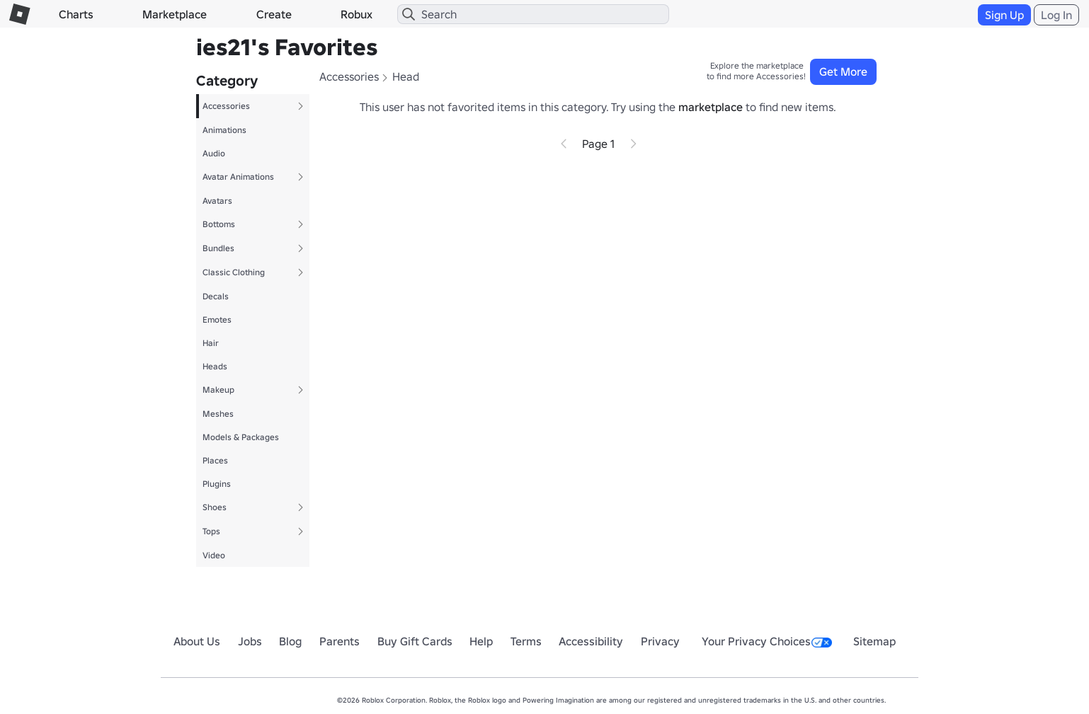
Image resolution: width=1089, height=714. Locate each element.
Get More (843, 71)
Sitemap (874, 641)
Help (481, 641)
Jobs (250, 641)
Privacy (660, 641)
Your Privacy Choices (767, 641)
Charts (76, 14)
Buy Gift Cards (414, 641)
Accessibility (591, 641)
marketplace (710, 107)
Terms (526, 641)
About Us (196, 641)
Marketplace (174, 14)
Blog (290, 641)
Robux (356, 14)
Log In (1056, 15)
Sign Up (1004, 15)
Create (274, 14)
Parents (339, 641)
